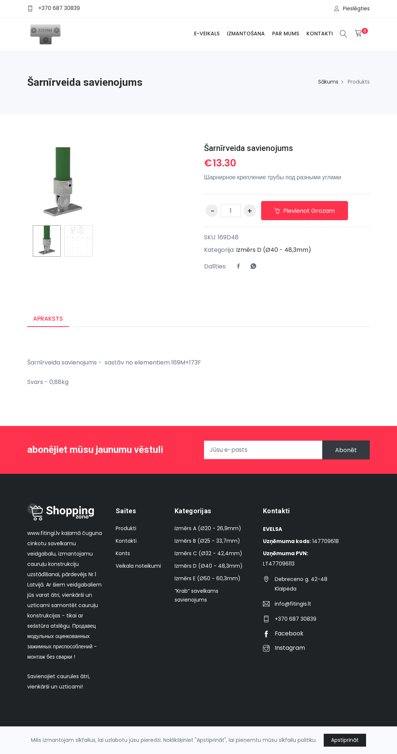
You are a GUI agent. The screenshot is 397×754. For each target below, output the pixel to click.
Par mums (285, 33)
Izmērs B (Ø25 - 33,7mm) (207, 541)
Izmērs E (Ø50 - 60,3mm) (207, 578)
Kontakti (319, 33)
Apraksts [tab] (48, 318)
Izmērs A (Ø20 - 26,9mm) (208, 528)
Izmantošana (245, 33)
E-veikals (206, 33)
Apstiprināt (345, 740)
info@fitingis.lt (293, 604)
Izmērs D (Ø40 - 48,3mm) (273, 250)
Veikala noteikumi (138, 566)
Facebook (283, 634)
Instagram (284, 648)
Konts (123, 553)
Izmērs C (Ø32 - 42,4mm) (208, 553)
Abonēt (345, 450)
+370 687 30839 (59, 8)
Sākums (328, 81)
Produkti (126, 528)
